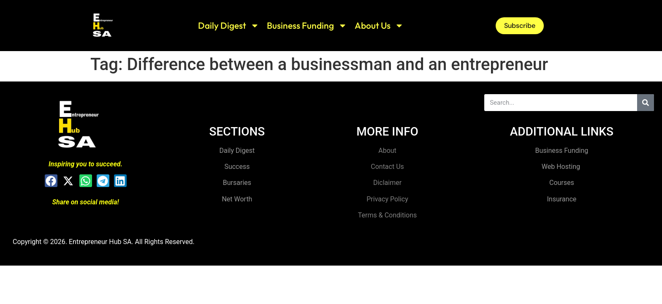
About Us (379, 25)
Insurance (561, 199)
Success (237, 167)
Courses (561, 183)
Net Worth (237, 199)
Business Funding (307, 25)
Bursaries (237, 183)
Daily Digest (228, 25)
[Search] (645, 102)
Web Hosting (562, 167)
